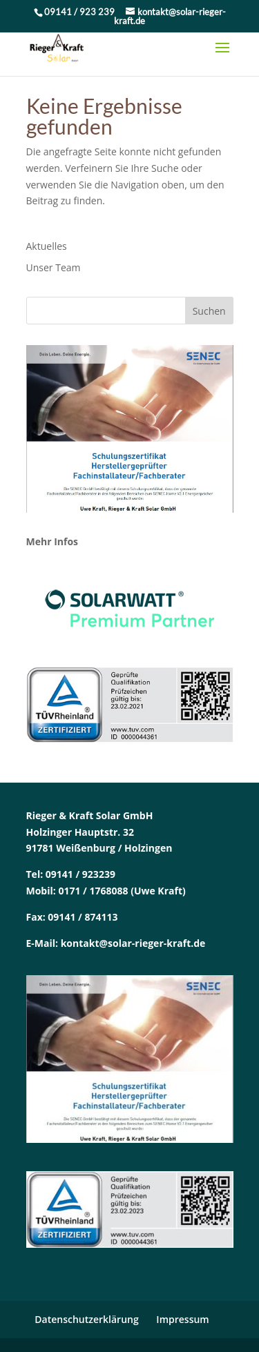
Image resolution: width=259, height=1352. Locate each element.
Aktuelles (46, 246)
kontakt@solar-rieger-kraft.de (133, 943)
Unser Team (53, 267)
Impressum (182, 1319)
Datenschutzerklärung (86, 1319)
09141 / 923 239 (80, 11)
